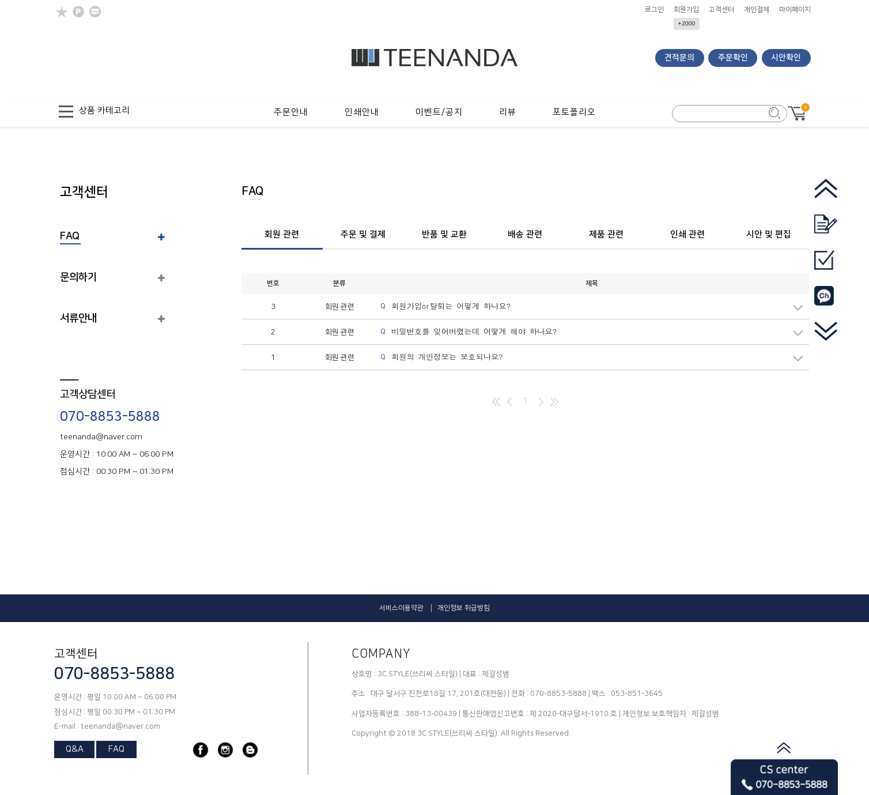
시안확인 (786, 57)
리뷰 (507, 112)
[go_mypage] (825, 268)
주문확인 (733, 57)
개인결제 (756, 10)
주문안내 (291, 112)
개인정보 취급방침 (463, 608)
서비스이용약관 (401, 608)
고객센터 (721, 10)
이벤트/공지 (439, 112)
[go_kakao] (825, 303)
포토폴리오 (574, 112)
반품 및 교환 (444, 234)
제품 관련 (606, 234)
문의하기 (78, 277)
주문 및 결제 (363, 234)
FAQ (70, 236)
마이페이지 (795, 10)
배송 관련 (525, 234)
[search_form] (723, 114)
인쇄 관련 (687, 234)
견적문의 (679, 57)
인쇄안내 (362, 112)
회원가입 (686, 10)
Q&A (75, 749)
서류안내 (78, 318)
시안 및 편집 (768, 234)
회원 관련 (270, 234)
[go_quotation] (825, 232)
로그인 (654, 10)
